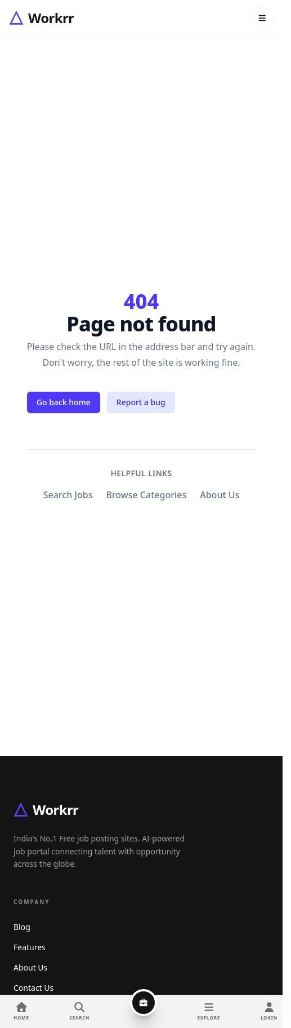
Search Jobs (68, 495)
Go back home (64, 402)
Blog (22, 926)
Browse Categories (146, 495)
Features (30, 947)
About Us (219, 495)
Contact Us (33, 987)
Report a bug (141, 402)
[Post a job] (143, 1002)
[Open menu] (262, 18)
